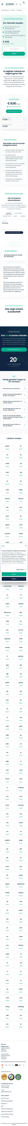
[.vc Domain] (21, 981)
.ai (7, 482)
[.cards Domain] (21, 535)
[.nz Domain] (21, 833)
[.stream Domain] (21, 946)
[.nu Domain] (7, 833)
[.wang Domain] (7, 1008)
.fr (7, 657)
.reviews (21, 894)
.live (7, 771)
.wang (7, 1008)
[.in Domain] (7, 719)
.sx (21, 955)
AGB (2, 1106)
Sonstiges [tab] (22, 216)
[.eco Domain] (7, 631)
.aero (7, 473)
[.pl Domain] (21, 859)
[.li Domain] (21, 762)
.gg (7, 675)
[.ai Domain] (7, 482)
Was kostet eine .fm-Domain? (14, 388)
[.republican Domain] (21, 885)
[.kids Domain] (7, 745)
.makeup (21, 789)
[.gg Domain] (7, 675)
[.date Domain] (7, 605)
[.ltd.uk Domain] (7, 780)
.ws (21, 1016)
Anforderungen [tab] (18, 213)
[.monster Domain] (21, 806)
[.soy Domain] (7, 946)
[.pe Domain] (7, 850)
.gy (21, 692)
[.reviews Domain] (21, 894)
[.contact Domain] (21, 587)
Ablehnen (14, 578)
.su (7, 456)
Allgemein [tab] (8, 213)
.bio (7, 508)
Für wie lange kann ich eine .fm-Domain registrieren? (14, 409)
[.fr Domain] (7, 657)
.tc (7, 964)
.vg (7, 990)
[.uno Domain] (7, 981)
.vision (21, 990)
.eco (7, 631)
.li (21, 762)
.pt (7, 876)
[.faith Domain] (21, 640)
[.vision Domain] (21, 990)
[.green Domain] (7, 684)
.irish (7, 727)
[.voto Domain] (21, 999)
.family (7, 649)
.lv (7, 789)
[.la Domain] (21, 745)
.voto (21, 999)
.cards (21, 535)
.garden (21, 657)
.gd (21, 666)
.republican (21, 885)
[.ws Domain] (21, 1016)
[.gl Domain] (21, 675)
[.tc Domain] (7, 964)
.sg (21, 920)
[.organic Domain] (7, 841)
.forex (21, 649)
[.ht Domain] (7, 710)
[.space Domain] (7, 526)
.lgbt (7, 762)
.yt (21, 1025)
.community (7, 587)
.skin (21, 929)
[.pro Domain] (21, 868)
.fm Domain (19, 10)
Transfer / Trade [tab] (6, 216)
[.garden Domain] (21, 657)
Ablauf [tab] (15, 216)
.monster (21, 806)
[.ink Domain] (21, 719)
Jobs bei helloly (5, 1117)
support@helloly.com (6, 1091)
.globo (7, 447)
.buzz (7, 517)
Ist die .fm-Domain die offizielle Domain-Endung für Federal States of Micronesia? (14, 417)
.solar (21, 938)
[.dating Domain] (21, 605)
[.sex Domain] (7, 920)
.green (7, 684)
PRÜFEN (14, 53)
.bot (21, 508)
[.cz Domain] (21, 596)
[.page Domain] (21, 841)
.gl (21, 675)
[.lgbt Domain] (7, 762)
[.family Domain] (7, 649)
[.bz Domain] (21, 517)
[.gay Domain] (7, 666)
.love (21, 771)
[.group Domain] (21, 684)
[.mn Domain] (7, 798)
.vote (7, 999)
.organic (7, 841)
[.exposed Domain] (7, 640)
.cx (7, 596)
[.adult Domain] (7, 465)
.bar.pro (7, 500)
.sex (7, 920)
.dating (21, 605)
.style (7, 955)
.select (21, 911)
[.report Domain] (7, 885)
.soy (7, 946)
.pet (21, 850)
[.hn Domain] (21, 701)
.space (7, 526)
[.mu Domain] (21, 815)
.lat (7, 754)
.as (21, 482)
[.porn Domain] (7, 868)
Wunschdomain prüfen (14, 111)
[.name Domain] (21, 824)
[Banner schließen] (25, 545)
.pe (7, 850)
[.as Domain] (21, 482)
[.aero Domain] (7, 473)
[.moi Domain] (21, 798)
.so (7, 938)
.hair (7, 701)
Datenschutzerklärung (7, 1109)
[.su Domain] (7, 456)
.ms (7, 815)
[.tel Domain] (21, 964)
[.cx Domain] (7, 596)
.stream (21, 946)
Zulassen (14, 574)
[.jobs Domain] (7, 736)
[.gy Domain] (21, 692)
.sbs (21, 903)
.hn (21, 701)
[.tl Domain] (7, 973)
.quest (21, 876)
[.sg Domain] (21, 920)
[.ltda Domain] (21, 780)
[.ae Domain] (21, 465)
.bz (21, 517)
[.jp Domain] (21, 736)
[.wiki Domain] (7, 1016)
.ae (21, 465)
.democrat (7, 614)
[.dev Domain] (21, 614)
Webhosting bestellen (7, 1101)
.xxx (7, 1025)
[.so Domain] (7, 938)
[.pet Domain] (21, 850)
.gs (7, 692)
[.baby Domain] (21, 491)
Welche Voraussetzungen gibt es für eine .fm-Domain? (14, 394)
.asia (7, 491)
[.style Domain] (7, 955)
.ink (21, 719)
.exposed (7, 640)
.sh (7, 929)
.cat (21, 544)
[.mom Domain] (7, 806)
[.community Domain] (7, 587)
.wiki (7, 1016)
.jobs (7, 736)
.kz (21, 447)
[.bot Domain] (21, 508)
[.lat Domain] (7, 754)
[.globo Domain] (7, 447)
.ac (21, 456)
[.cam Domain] (21, 526)
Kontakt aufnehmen (14, 349)
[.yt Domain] (21, 1025)
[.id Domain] (21, 710)
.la (21, 745)
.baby (21, 491)
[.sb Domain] (7, 903)
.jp (21, 736)
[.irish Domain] (7, 727)
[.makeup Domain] (21, 789)
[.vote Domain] (7, 999)
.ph (7, 859)
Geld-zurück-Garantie (7, 1111)
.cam (21, 526)
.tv (21, 973)
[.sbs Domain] (21, 903)
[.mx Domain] (7, 824)
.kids (7, 745)
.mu (21, 815)
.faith (21, 640)
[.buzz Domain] (7, 517)
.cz (21, 596)
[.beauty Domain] (21, 500)
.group (21, 684)
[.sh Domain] (7, 929)
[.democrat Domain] (7, 614)
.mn (7, 798)
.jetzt (21, 727)
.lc (21, 754)
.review (7, 894)
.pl (21, 859)
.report (7, 885)
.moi (21, 798)
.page (21, 841)
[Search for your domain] (14, 49)
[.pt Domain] (7, 876)
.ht (7, 710)
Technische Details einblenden (14, 232)
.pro (21, 868)
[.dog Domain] (7, 622)
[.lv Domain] (7, 789)
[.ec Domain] (21, 622)
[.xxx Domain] (7, 1025)
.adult (7, 465)
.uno (7, 981)
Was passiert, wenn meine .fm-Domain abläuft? (14, 425)
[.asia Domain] (7, 491)
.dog (7, 622)
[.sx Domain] (21, 955)
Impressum (4, 1103)
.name (21, 824)
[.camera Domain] (7, 535)
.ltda (21, 780)
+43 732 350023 (5, 1087)
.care (7, 544)
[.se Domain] (7, 911)
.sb (7, 903)
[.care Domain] (7, 544)
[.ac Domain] (21, 456)
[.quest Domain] (21, 876)
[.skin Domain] (21, 929)
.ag (21, 473)
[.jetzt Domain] (21, 727)
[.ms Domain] (7, 815)
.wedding (21, 1008)
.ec (21, 622)
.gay (7, 666)
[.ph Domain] (7, 859)
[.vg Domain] (7, 990)
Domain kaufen (5, 1098)
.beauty (21, 500)
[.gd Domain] (21, 666)
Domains (13, 10)
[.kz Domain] (21, 447)
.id (21, 710)
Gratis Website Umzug (7, 1114)
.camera (7, 535)
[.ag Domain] (21, 473)
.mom (7, 806)
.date (7, 605)
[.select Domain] (21, 911)
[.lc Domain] (21, 754)
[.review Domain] (7, 894)
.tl (7, 973)
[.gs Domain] (7, 692)
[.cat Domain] (21, 544)
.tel (21, 964)
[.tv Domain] (21, 973)
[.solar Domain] (21, 938)
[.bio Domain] (7, 508)
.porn (7, 868)
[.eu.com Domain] (21, 631)
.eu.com (21, 631)
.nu (7, 833)
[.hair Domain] (7, 701)
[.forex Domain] (21, 649)
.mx (7, 824)
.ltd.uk (7, 780)
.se (7, 911)
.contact (21, 587)
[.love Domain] (21, 771)
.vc (21, 981)
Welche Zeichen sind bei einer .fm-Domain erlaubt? (14, 402)
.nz (21, 833)
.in (7, 719)
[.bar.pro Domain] (7, 500)
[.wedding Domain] (21, 1008)
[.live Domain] (7, 771)
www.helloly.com (5, 10)
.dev (21, 614)
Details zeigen (20, 569)
